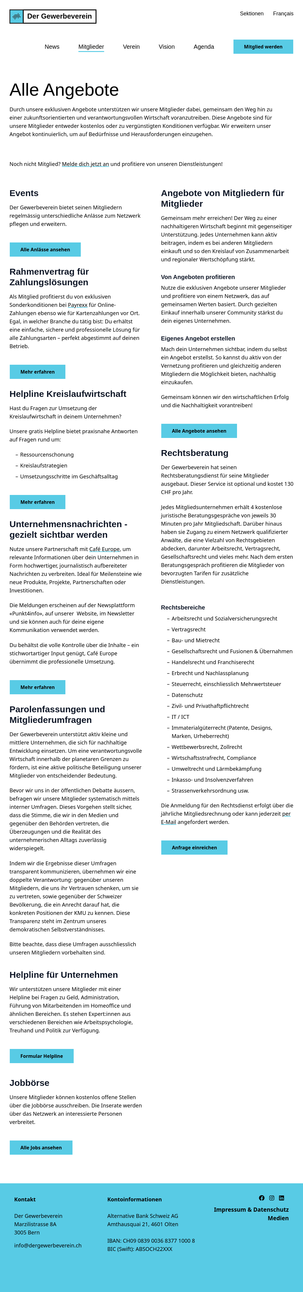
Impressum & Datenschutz (251, 1209)
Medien (278, 1218)
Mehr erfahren (37, 372)
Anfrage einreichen (194, 847)
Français (283, 14)
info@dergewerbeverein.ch (48, 1245)
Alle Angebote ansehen (199, 431)
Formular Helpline (41, 1056)
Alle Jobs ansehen (41, 1147)
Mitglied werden (263, 46)
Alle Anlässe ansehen (45, 249)
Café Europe (104, 549)
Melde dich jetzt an (85, 163)
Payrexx (78, 304)
